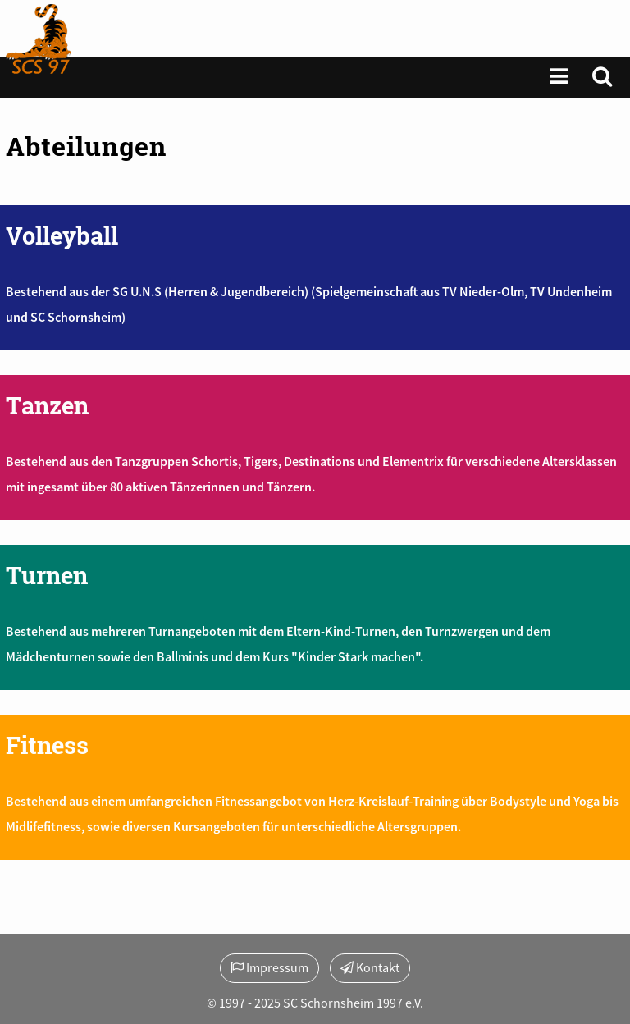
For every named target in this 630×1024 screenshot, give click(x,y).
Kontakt (369, 967)
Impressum (269, 967)
